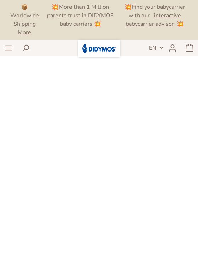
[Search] (25, 48)
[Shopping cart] (189, 48)
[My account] (172, 48)
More (24, 32)
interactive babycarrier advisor (153, 20)
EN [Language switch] (153, 48)
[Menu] (8, 48)
